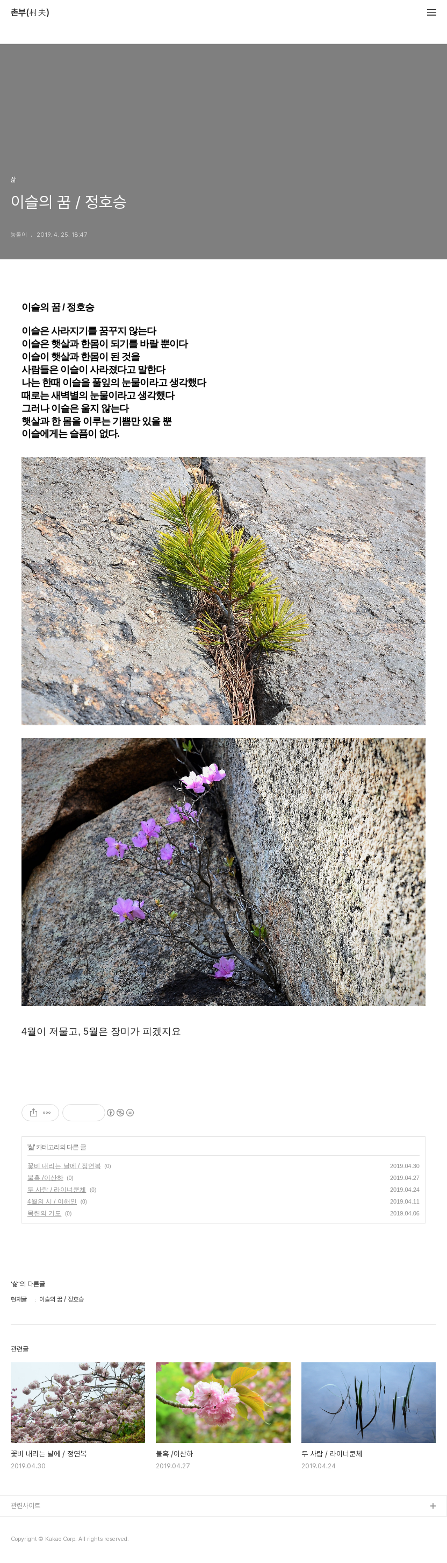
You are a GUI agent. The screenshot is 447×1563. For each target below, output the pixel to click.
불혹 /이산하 (45, 1178)
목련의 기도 (44, 1213)
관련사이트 (25, 1506)
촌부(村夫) (30, 13)
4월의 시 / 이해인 (52, 1201)
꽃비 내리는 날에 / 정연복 (64, 1166)
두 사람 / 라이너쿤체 (56, 1189)
